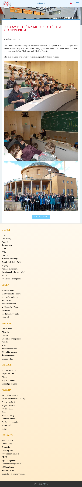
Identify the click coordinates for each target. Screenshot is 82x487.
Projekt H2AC (7, 409)
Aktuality (5, 332)
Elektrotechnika (8, 290)
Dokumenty (6, 239)
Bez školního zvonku (10, 422)
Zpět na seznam (41, 217)
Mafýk (4, 429)
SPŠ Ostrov (41, 3)
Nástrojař (5, 317)
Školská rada (7, 245)
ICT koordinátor (8, 467)
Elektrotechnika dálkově (11, 294)
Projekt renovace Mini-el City (13, 399)
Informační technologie (11, 297)
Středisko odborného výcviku (13, 474)
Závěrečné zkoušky (9, 349)
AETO (45, 484)
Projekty (5, 265)
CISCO (4, 255)
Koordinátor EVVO (9, 470)
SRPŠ (4, 249)
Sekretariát (6, 447)
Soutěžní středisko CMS (11, 262)
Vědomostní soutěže (9, 395)
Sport (4, 412)
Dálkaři (5, 342)
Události (5, 335)
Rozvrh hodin (7, 329)
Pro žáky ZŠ (6, 425)
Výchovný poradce (9, 460)
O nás (4, 235)
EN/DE (4, 276)
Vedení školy (7, 444)
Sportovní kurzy (8, 415)
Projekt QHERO (8, 405)
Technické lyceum (9, 304)
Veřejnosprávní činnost (11, 307)
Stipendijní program (9, 352)
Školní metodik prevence (11, 464)
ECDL (4, 252)
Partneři (5, 242)
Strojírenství (6, 300)
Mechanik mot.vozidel (10, 314)
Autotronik (6, 310)
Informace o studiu (9, 370)
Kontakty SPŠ (7, 440)
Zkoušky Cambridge (10, 259)
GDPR (4, 457)
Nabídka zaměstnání (9, 269)
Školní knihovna (8, 355)
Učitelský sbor (7, 450)
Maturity (5, 345)
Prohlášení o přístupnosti (11, 279)
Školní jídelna (7, 359)
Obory (4, 377)
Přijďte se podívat (9, 380)
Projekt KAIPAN (8, 402)
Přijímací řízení (8, 374)
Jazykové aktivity (8, 419)
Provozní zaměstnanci (10, 454)
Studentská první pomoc (11, 339)
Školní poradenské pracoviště (13, 272)
